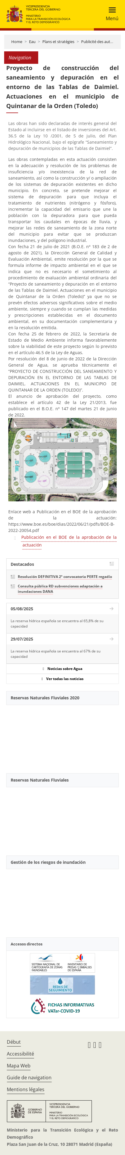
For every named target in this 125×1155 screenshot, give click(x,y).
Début (14, 1042)
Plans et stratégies (58, 41)
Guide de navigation (29, 1077)
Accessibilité (20, 1054)
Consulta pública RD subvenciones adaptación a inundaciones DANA (60, 589)
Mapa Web (19, 1065)
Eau (32, 41)
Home (16, 41)
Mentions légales (25, 1089)
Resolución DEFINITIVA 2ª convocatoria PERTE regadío (65, 576)
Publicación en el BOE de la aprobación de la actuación (69, 541)
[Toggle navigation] (110, 14)
